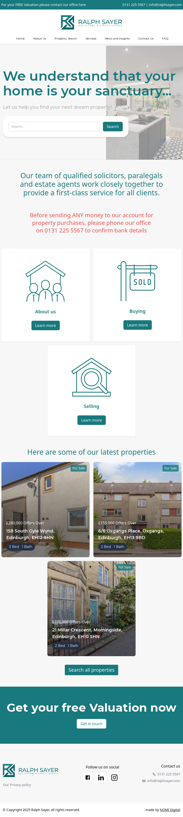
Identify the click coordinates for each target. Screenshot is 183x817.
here (82, 4)
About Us (39, 38)
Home (20, 38)
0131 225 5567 (133, 4)
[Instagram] (114, 777)
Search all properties (92, 670)
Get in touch (91, 723)
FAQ (165, 38)
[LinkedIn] (101, 777)
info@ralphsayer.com (165, 4)
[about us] (39, 38)
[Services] (91, 38)
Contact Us (145, 38)
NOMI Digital (170, 809)
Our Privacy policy (17, 785)
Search (113, 126)
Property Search (66, 38)
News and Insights (117, 38)
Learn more (45, 325)
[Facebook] (87, 777)
